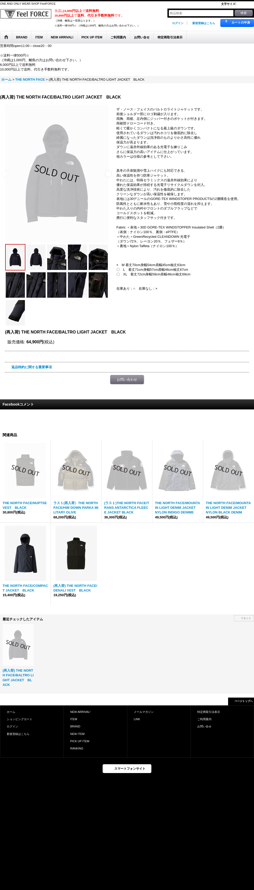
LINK (137, 719)
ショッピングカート (19, 719)
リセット (246, 618)
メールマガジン (144, 711)
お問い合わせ (127, 379)
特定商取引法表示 (208, 711)
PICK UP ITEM (79, 741)
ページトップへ (244, 701)
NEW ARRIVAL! (80, 711)
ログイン (178, 23)
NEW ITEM (77, 733)
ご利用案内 (204, 719)
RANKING (76, 748)
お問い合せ (204, 726)
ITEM (73, 719)
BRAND (75, 726)
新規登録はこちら (203, 23)
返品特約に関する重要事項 (31, 367)
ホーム (11, 711)
